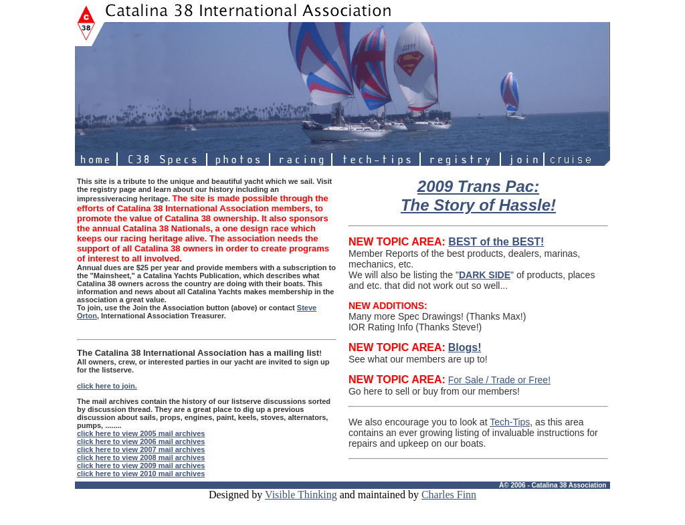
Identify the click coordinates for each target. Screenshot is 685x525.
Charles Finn (448, 494)
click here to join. (107, 386)
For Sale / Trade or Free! (499, 380)
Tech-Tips (510, 422)
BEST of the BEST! (496, 241)
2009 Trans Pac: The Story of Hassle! (478, 195)
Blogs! (465, 347)
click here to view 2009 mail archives (141, 465)
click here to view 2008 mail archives (141, 457)
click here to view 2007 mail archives (141, 449)
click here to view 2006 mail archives (141, 441)
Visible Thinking (301, 494)
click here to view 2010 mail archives (141, 473)
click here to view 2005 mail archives (141, 433)
